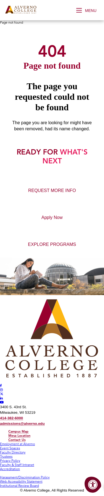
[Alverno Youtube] (2, 402)
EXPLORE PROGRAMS (52, 244)
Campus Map (18, 431)
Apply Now (51, 217)
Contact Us (17, 440)
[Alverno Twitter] (1, 394)
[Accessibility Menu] (93, 485)
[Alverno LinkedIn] (1, 398)
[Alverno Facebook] (1, 385)
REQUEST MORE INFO (52, 190)
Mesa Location (19, 435)
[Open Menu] (88, 10)
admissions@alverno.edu (22, 424)
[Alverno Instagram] (1, 390)
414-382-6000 (11, 418)
